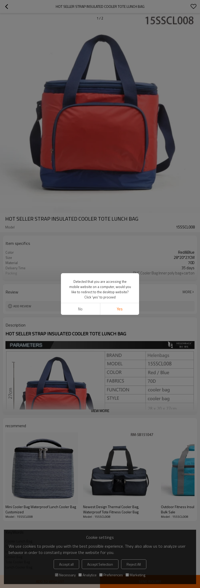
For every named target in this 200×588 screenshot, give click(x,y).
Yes (120, 309)
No (80, 309)
